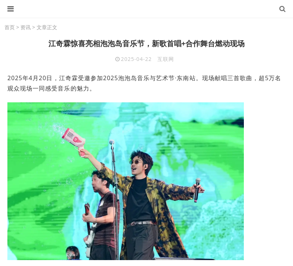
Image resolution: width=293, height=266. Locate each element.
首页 (9, 27)
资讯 (25, 27)
